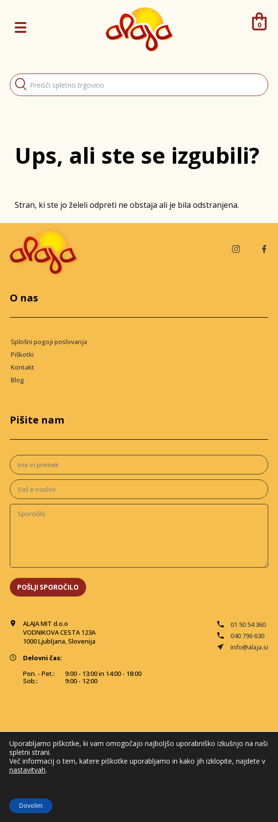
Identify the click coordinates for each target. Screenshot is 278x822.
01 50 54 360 (248, 624)
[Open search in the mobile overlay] (139, 85)
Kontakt (22, 367)
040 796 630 (247, 635)
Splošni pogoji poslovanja (49, 341)
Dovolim (31, 805)
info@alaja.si (249, 647)
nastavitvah (27, 770)
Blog (17, 379)
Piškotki (22, 354)
